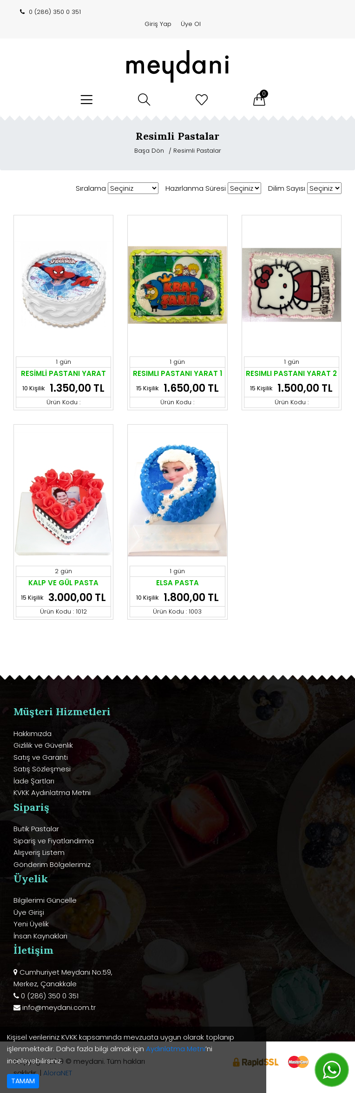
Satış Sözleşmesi (42, 769)
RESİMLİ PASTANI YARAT (63, 373)
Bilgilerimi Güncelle (45, 900)
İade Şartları (33, 781)
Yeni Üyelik (31, 924)
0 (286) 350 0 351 (55, 11)
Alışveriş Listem (39, 852)
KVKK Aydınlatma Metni (52, 792)
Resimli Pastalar (197, 150)
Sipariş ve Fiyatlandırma (53, 841)
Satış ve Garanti (40, 757)
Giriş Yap (158, 23)
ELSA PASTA (177, 583)
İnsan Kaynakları (40, 936)
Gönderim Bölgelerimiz (52, 864)
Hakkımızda (32, 733)
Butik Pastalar (36, 829)
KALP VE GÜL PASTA (63, 583)
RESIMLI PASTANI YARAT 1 (177, 373)
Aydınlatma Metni (175, 1049)
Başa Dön (150, 150)
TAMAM (23, 1081)
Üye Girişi (28, 912)
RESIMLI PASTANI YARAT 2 (291, 373)
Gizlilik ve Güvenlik (43, 745)
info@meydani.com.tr (59, 1007)
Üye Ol (191, 23)
